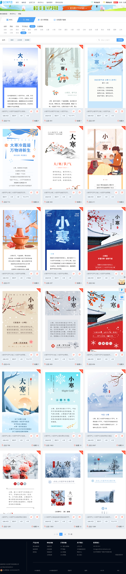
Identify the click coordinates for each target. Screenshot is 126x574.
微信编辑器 (3, 14)
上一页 (56, 534)
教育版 (35, 552)
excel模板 (63, 555)
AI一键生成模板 (65, 546)
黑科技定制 (59, 2)
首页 (17, 2)
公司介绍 (79, 546)
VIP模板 (28, 278)
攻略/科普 (6, 116)
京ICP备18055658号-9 (6, 567)
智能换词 (49, 552)
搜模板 (120, 40)
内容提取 (49, 549)
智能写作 (49, 546)
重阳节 (14, 116)
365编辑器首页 (81, 549)
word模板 (63, 552)
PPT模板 (63, 549)
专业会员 (97, 2)
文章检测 (49, 555)
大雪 (112, 440)
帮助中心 (79, 552)
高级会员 (109, 2)
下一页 (70, 534)
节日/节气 (72, 116)
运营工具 (32, 2)
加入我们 (79, 555)
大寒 (21, 116)
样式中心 (41, 2)
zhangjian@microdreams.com (102, 549)
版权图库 (49, 2)
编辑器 (24, 2)
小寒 (27, 116)
